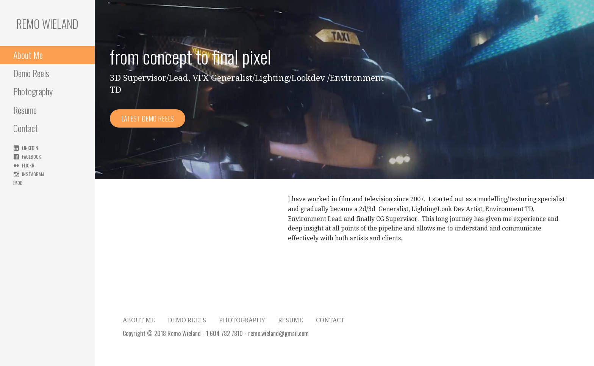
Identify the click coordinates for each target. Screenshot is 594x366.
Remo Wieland (47, 23)
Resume (25, 110)
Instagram (33, 174)
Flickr (28, 165)
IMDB (18, 183)
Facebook (31, 156)
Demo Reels (31, 73)
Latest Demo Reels (147, 118)
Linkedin (30, 148)
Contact (25, 128)
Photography (33, 91)
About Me (28, 55)
